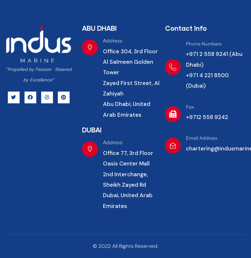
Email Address (201, 138)
